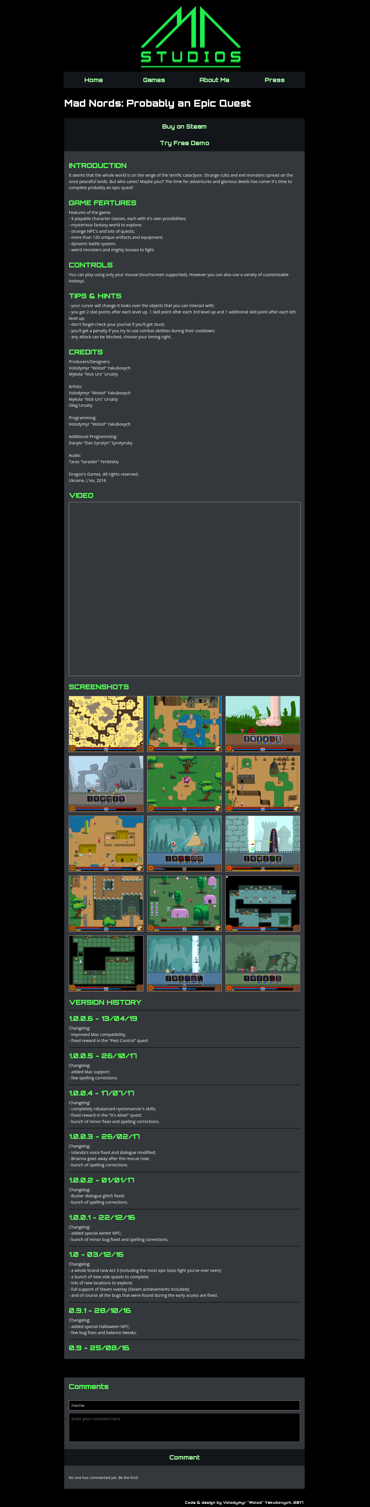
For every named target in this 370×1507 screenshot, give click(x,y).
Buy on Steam (184, 126)
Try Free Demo (184, 143)
